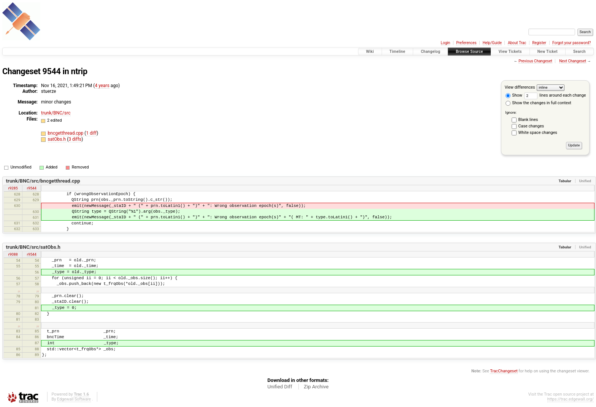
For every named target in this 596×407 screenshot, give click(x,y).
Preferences (466, 43)
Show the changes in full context (538, 102)
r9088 (13, 254)
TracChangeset (503, 371)
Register (539, 43)
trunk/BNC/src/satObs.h (33, 247)
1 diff (91, 133)
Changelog (430, 51)
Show (514, 95)
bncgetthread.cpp (66, 133)
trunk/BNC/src (56, 113)
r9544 (31, 188)
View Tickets (510, 51)
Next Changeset (572, 61)
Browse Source (469, 51)
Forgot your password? (571, 43)
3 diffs (74, 139)
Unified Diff (279, 387)
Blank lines (528, 119)
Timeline (398, 51)
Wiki (370, 51)
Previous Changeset (535, 61)
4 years (102, 85)
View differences (520, 87)
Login (445, 43)
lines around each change (555, 95)
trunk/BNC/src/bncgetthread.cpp (43, 181)
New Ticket (547, 51)
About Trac (517, 43)
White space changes (537, 132)
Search (579, 51)
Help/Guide (492, 43)
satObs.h (57, 139)
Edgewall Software (74, 399)
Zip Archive (316, 387)
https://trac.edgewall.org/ (570, 399)
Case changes (531, 126)
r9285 (13, 188)
